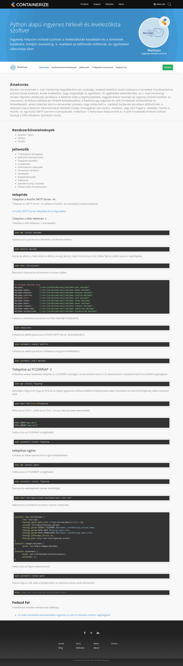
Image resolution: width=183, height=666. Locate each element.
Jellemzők (84, 67)
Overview (44, 67)
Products (84, 4)
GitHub (167, 67)
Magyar (159, 4)
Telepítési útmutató (102, 67)
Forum (114, 643)
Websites (110, 4)
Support (97, 4)
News (96, 643)
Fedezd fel (121, 67)
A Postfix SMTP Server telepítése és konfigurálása (39, 211)
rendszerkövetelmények (64, 67)
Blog (60, 647)
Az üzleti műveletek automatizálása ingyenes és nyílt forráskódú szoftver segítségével (64, 615)
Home (61, 643)
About (121, 4)
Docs (78, 643)
